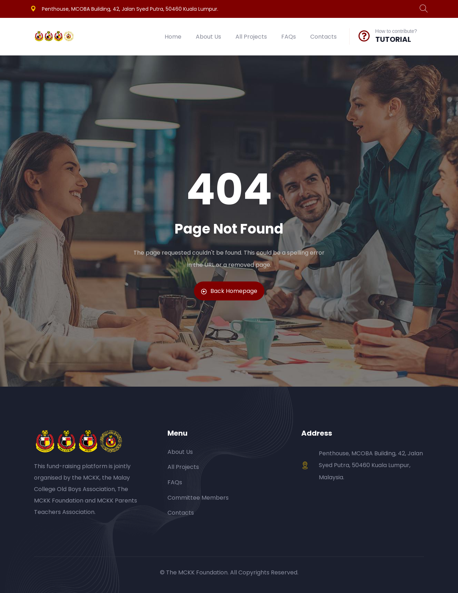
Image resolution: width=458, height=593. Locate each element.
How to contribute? (396, 31)
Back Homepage (229, 291)
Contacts (323, 37)
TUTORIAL (393, 39)
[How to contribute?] (364, 35)
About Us (208, 37)
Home (173, 37)
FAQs (288, 37)
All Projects (251, 37)
